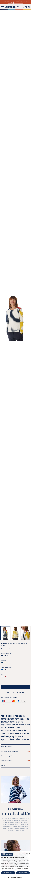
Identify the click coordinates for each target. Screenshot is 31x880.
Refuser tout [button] (23, 873)
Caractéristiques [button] (15, 747)
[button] (18, 7)
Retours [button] (15, 765)
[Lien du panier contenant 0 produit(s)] (29, 7)
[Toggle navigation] (2, 6)
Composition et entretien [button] (15, 751)
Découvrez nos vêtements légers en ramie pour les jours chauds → (15, 2)
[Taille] (15, 682)
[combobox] (27, 853)
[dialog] (15, 865)
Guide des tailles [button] (15, 760)
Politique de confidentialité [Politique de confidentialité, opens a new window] (21, 870)
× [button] (29, 853)
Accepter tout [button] (8, 873)
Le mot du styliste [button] (15, 756)
